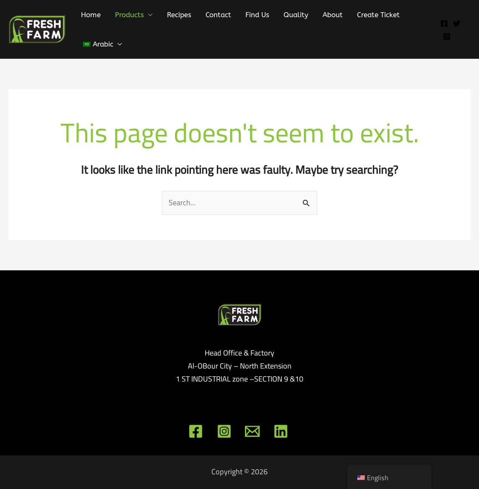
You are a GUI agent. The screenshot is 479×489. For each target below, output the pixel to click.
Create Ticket (378, 14)
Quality (296, 14)
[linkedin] (281, 431)
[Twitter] (457, 23)
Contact (218, 14)
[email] (253, 431)
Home (91, 14)
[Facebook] (444, 23)
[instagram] (225, 431)
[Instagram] (446, 36)
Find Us (257, 14)
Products (129, 14)
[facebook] (196, 431)
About (333, 14)
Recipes (179, 14)
